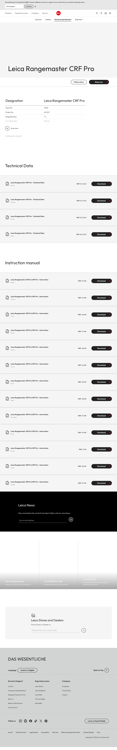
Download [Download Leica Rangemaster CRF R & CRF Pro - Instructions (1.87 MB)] (101, 284)
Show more (14, 131)
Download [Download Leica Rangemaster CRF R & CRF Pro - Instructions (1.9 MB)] (101, 452)
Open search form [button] (97, 13)
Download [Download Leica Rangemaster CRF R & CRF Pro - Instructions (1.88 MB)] (101, 317)
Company (35, 13)
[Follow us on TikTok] (36, 724)
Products (8, 13)
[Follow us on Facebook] (30, 724)
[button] (107, 673)
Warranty (55, 735)
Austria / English (27, 673)
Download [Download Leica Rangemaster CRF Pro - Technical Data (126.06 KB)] (101, 237)
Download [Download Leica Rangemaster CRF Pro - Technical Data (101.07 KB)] (101, 203)
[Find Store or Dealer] (84, 633)
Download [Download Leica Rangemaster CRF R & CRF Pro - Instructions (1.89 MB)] (101, 300)
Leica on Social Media (97, 724)
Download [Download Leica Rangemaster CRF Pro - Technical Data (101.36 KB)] (101, 187)
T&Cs (98, 735)
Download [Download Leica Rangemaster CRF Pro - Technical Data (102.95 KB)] (101, 220)
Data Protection (21, 735)
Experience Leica (21, 13)
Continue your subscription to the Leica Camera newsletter (71, 522)
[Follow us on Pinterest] (46, 724)
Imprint (10, 735)
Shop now (99, 85)
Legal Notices (33, 735)
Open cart (110, 13)
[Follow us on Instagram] (20, 724)
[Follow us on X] (41, 724)
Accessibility (45, 735)
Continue (29, 6)
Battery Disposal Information (70, 735)
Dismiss (35, 6)
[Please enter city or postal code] (55, 633)
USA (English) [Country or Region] (10, 6)
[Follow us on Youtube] (25, 724)
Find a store (106, 13)
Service (45, 13)
